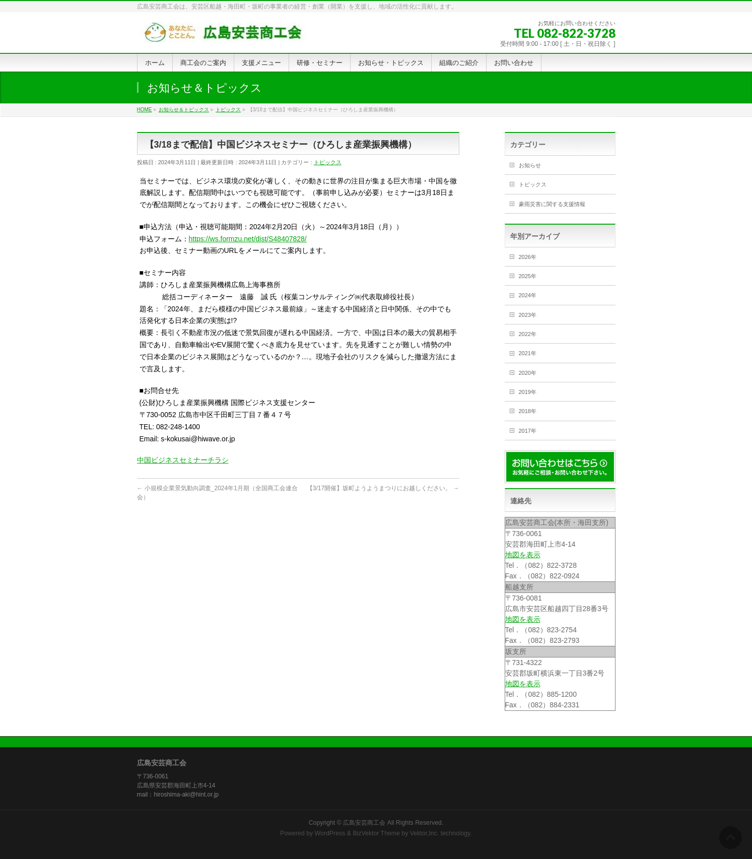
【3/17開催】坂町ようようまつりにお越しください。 (383, 488)
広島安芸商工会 (364, 822)
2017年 (527, 431)
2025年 (527, 276)
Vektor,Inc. (424, 833)
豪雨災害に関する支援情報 (552, 204)
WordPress (330, 833)
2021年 (527, 353)
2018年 (527, 411)
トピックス (327, 162)
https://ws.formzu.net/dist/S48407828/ (248, 239)
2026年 (527, 257)
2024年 (527, 295)
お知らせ (530, 165)
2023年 (527, 315)
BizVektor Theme (376, 833)
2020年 (527, 373)
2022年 (527, 334)
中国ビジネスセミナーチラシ (183, 460)
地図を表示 (522, 555)
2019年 (527, 392)
